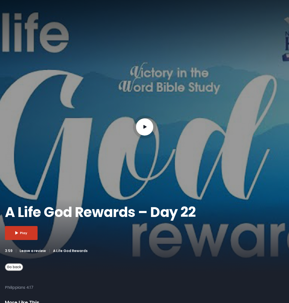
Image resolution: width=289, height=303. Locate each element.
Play (21, 233)
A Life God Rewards (70, 250)
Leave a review (33, 250)
